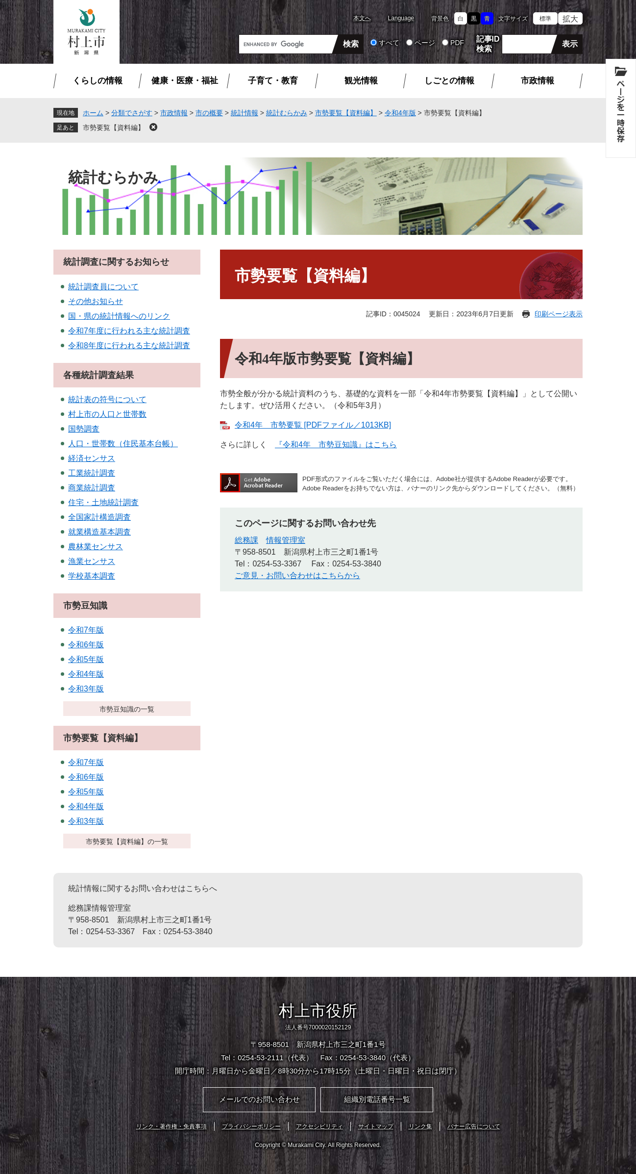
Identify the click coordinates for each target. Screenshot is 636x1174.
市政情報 (537, 80)
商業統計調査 (91, 488)
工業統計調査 (91, 473)
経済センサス (91, 458)
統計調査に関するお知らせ (116, 262)
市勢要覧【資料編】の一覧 (127, 841)
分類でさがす (131, 113)
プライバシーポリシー (251, 1126)
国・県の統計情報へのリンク (119, 316)
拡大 (570, 19)
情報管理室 (285, 540)
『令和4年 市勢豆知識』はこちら (336, 444)
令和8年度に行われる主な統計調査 (129, 345)
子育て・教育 (273, 80)
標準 (545, 18)
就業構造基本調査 (99, 532)
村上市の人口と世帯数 (107, 414)
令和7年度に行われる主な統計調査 (129, 331)
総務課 (246, 540)
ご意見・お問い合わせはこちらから (297, 575)
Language (401, 18)
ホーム (93, 113)
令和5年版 (86, 659)
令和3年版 (86, 689)
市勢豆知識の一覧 (126, 709)
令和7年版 (86, 630)
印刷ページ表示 (559, 314)
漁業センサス (91, 561)
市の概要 (209, 113)
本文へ (362, 18)
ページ (425, 43)
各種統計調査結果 (98, 375)
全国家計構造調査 (99, 517)
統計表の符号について (107, 399)
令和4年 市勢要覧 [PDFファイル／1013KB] (313, 425)
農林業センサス (95, 546)
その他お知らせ (95, 301)
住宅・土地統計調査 (103, 502)
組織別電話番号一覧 (377, 1099)
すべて (389, 43)
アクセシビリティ (319, 1126)
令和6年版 (86, 644)
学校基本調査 (91, 576)
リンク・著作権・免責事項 (171, 1126)
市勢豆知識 (85, 606)
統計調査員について (103, 286)
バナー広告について (473, 1126)
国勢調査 (83, 429)
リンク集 (420, 1126)
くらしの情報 (97, 80)
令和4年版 (400, 113)
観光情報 (361, 80)
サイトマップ (375, 1126)
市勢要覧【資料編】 (346, 113)
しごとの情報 (449, 80)
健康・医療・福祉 (184, 80)
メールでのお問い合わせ (259, 1099)
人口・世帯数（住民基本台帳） (123, 443)
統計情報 (244, 113)
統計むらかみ (286, 113)
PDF (457, 43)
